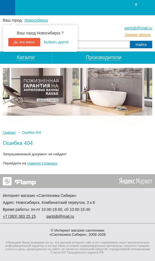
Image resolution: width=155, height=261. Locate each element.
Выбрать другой (56, 42)
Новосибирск (36, 20)
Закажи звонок (137, 34)
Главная (9, 133)
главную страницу (42, 163)
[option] (77, 92)
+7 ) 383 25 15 (19, 216)
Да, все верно (24, 42)
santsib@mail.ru (138, 28)
